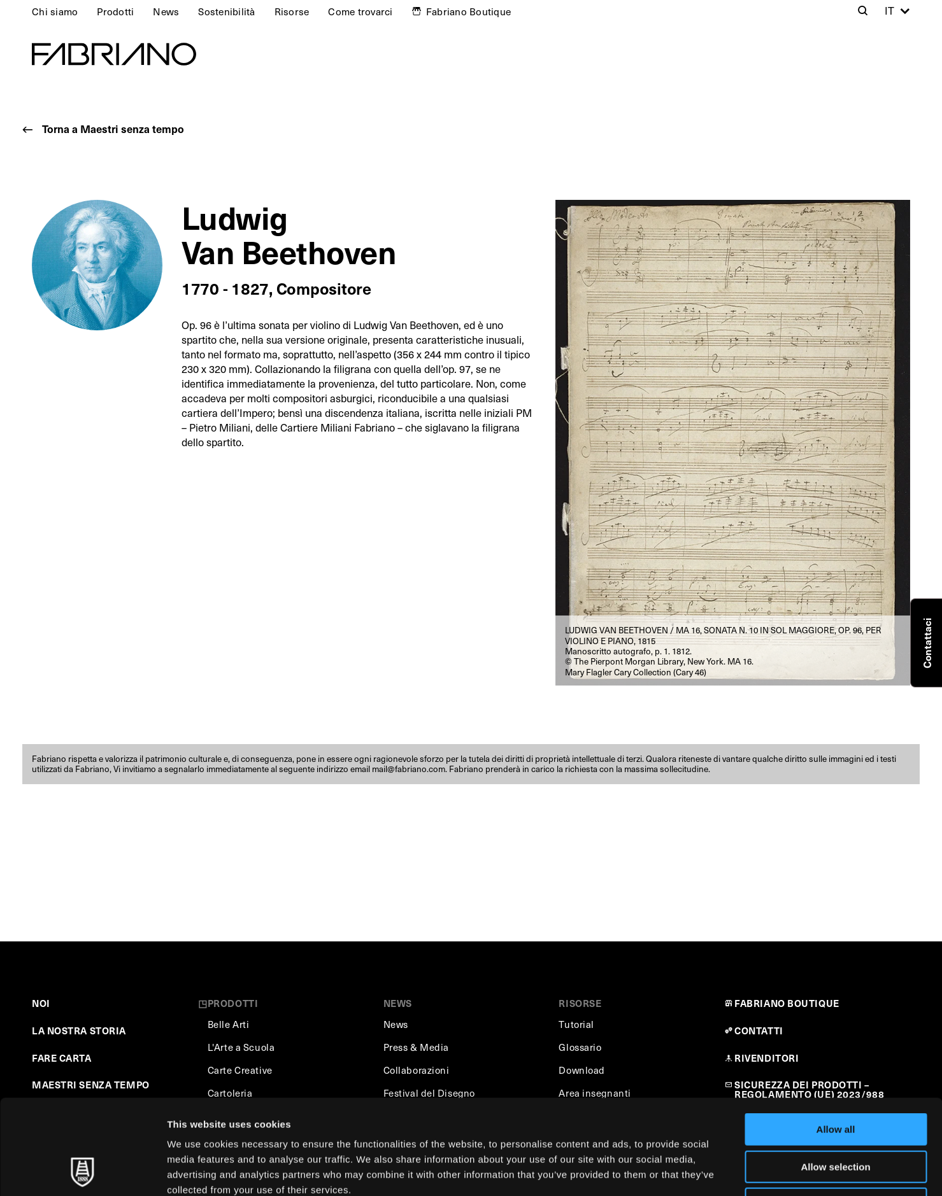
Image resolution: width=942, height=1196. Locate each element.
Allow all (836, 1040)
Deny (836, 1114)
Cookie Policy (581, 1116)
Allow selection (835, 1078)
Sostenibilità (226, 11)
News (166, 11)
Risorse (292, 11)
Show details (668, 1170)
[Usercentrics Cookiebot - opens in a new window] (82, 1171)
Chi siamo (55, 11)
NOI (41, 1003)
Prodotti (115, 11)
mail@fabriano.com (408, 768)
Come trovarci (360, 11)
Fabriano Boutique (468, 11)
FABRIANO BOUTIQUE (786, 1003)
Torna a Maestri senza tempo (113, 129)
